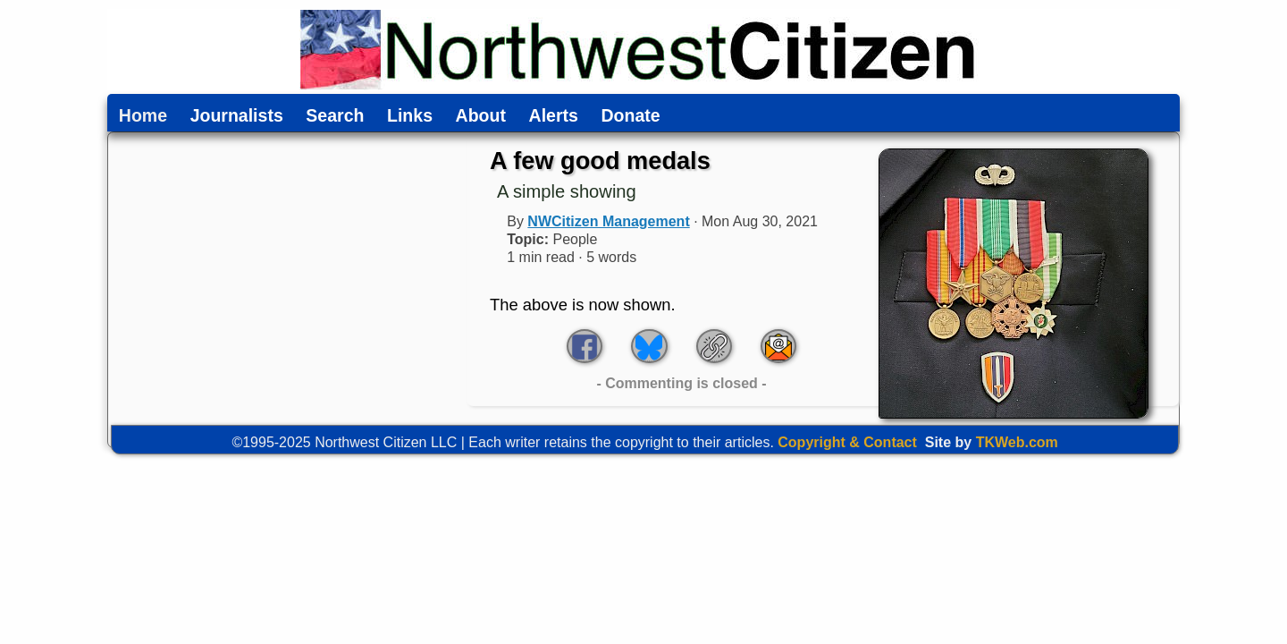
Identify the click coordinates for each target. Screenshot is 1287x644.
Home (143, 116)
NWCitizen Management (608, 221)
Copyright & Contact (847, 442)
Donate (630, 116)
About (481, 116)
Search (335, 116)
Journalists (236, 116)
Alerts (553, 116)
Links (410, 116)
